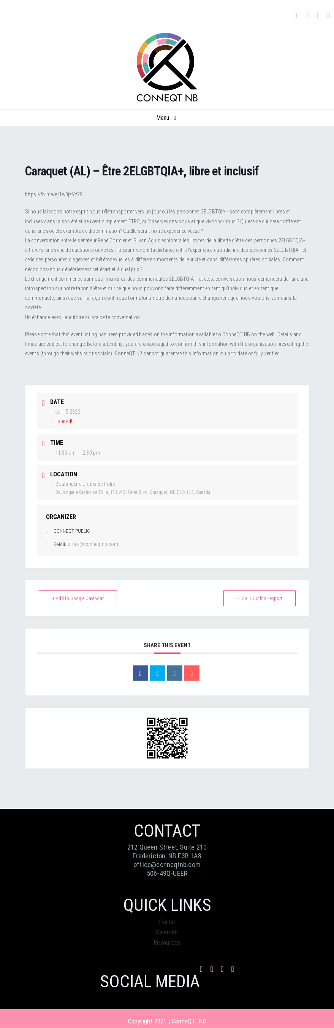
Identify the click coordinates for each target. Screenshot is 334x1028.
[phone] (329, 15)
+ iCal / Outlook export (259, 598)
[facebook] (297, 15)
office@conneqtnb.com (92, 544)
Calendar (167, 932)
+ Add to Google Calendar (78, 598)
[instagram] (307, 15)
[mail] (318, 15)
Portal (167, 922)
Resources (167, 942)
